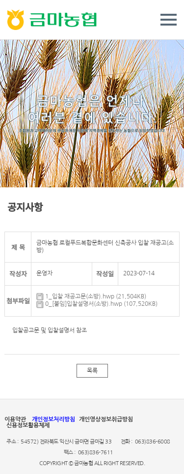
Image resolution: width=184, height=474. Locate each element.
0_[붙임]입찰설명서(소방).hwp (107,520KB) (97, 304)
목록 (92, 371)
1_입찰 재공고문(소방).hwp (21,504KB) (91, 296)
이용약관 (15, 419)
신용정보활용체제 (28, 425)
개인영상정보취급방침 (106, 419)
